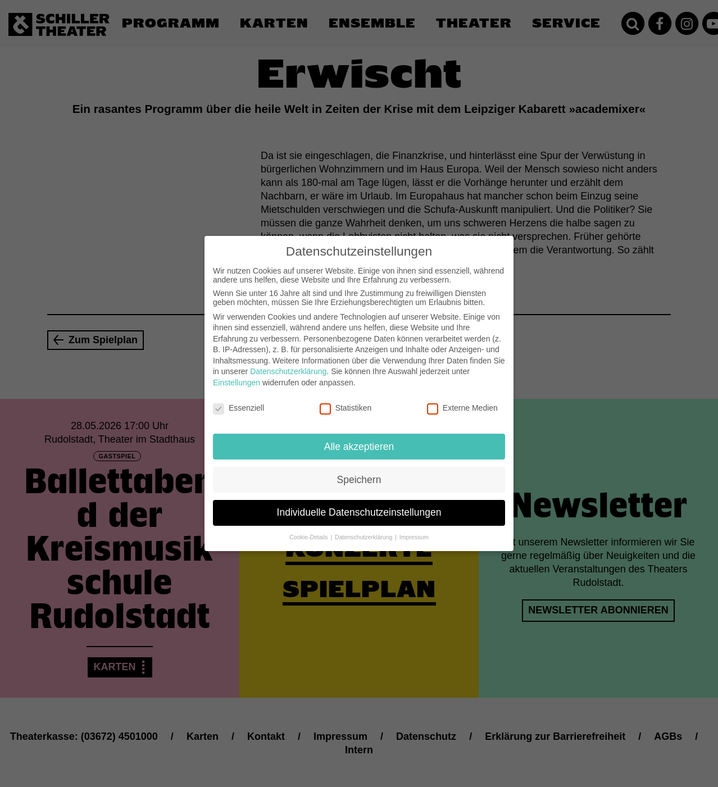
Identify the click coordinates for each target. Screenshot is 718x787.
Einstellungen (236, 370)
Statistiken (346, 395)
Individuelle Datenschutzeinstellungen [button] (359, 500)
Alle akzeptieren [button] (359, 433)
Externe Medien (462, 395)
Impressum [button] (414, 524)
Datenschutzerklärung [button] (364, 524)
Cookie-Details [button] (309, 524)
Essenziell (238, 395)
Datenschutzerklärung (288, 358)
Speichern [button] (359, 466)
